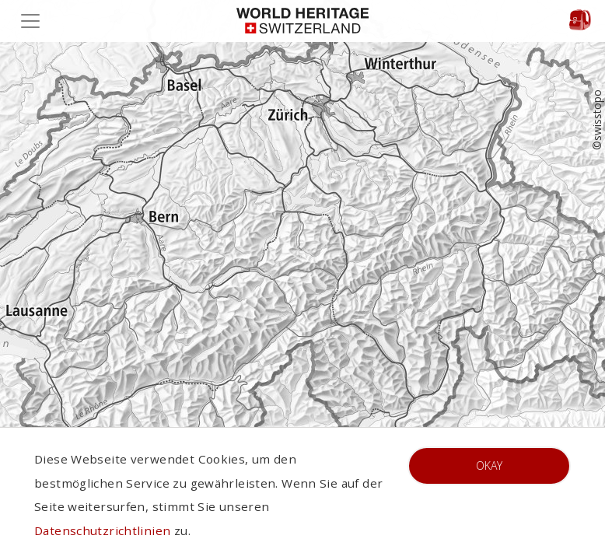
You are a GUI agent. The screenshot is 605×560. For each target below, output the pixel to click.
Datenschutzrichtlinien (102, 530)
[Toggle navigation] (35, 21)
